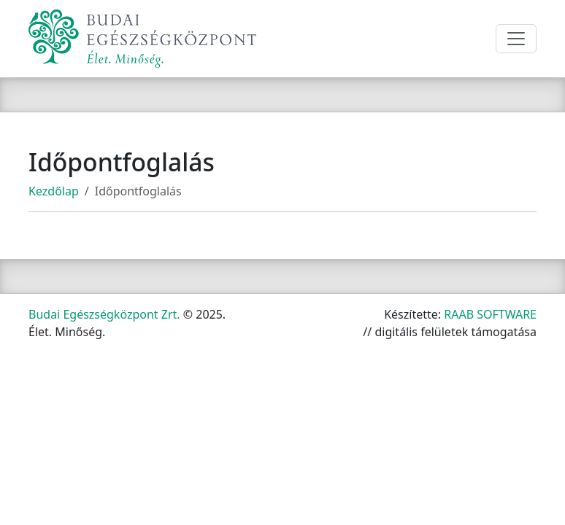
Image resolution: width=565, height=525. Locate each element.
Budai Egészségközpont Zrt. (104, 314)
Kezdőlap (53, 191)
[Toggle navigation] (516, 38)
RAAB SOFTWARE (490, 314)
